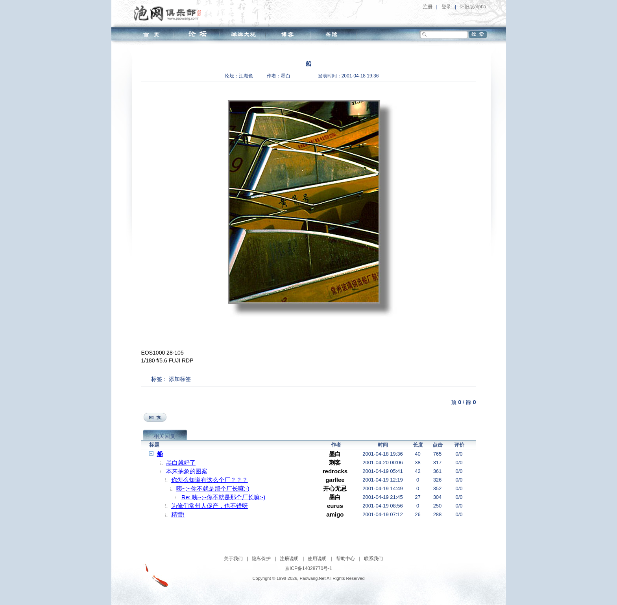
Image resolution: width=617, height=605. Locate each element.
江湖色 (246, 76)
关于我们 (233, 558)
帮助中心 (345, 558)
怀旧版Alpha (473, 6)
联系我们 (373, 558)
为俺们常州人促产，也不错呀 (209, 505)
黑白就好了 (181, 462)
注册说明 (289, 558)
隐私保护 (261, 558)
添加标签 (180, 379)
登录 (446, 6)
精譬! (178, 514)
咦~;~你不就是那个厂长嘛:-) (212, 488)
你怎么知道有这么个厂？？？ (209, 479)
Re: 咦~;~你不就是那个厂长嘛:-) (223, 497)
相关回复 (164, 436)
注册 (427, 6)
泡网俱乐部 (169, 13)
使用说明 (317, 558)
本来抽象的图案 (186, 471)
